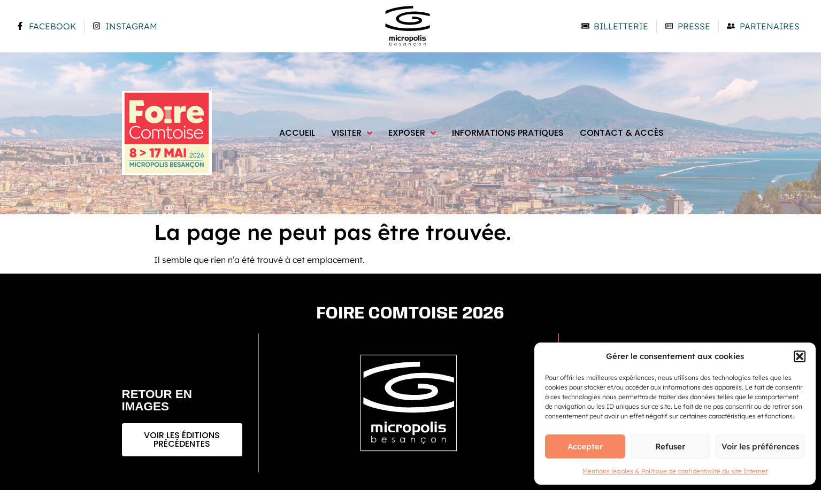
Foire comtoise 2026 (410, 314)
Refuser (670, 446)
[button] (799, 356)
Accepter (585, 446)
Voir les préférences (760, 446)
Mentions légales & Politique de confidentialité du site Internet (675, 471)
